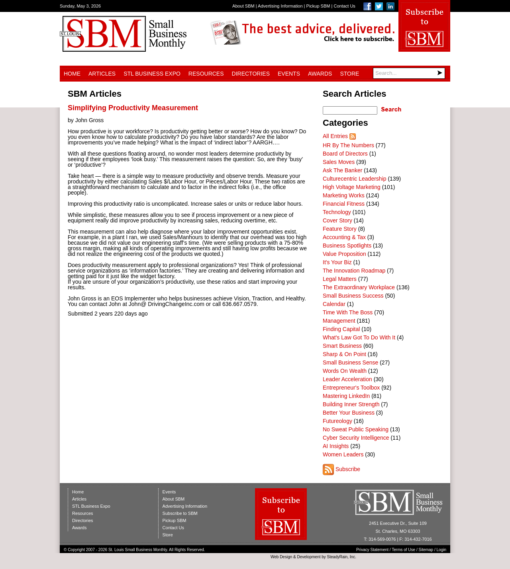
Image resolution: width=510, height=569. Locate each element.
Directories (251, 73)
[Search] (409, 73)
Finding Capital (341, 329)
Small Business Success (353, 295)
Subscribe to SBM (180, 513)
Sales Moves (339, 162)
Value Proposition (344, 254)
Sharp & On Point (344, 354)
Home (72, 73)
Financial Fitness (344, 204)
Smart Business (342, 346)
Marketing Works (344, 195)
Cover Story (337, 220)
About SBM (243, 6)
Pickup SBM (318, 6)
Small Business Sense (350, 362)
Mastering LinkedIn (346, 396)
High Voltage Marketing (352, 187)
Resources (206, 73)
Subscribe (347, 469)
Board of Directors (345, 153)
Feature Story (340, 229)
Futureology (337, 421)
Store (349, 73)
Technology (337, 212)
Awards (320, 73)
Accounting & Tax (344, 237)
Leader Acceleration (347, 379)
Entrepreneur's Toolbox (351, 387)
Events (289, 73)
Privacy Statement (372, 550)
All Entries (335, 136)
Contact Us (344, 6)
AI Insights (336, 446)
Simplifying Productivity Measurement (133, 108)
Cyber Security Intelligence (356, 438)
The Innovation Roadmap (354, 270)
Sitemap (426, 550)
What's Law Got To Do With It (359, 337)
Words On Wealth (345, 371)
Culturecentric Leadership (354, 178)
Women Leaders (343, 454)
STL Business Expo (152, 73)
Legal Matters (340, 279)
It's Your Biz (337, 262)
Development (309, 557)
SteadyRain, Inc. (341, 557)
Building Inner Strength (351, 404)
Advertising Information (280, 6)
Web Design (281, 557)
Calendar (334, 304)
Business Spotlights (347, 245)
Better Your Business (349, 412)
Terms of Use (403, 550)
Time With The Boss (348, 312)
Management (339, 321)
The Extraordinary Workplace (359, 287)
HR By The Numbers (348, 145)
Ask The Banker (342, 170)
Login (441, 550)
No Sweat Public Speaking (355, 429)
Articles (102, 73)
